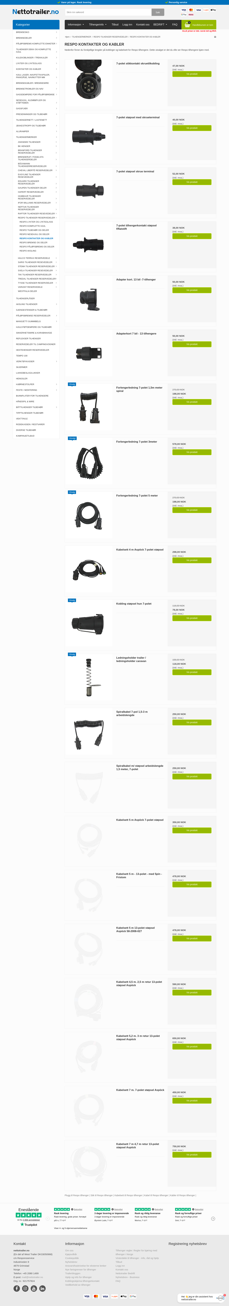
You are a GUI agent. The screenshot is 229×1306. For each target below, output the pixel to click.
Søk (158, 12)
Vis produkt (192, 74)
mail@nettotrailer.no (32, 1277)
